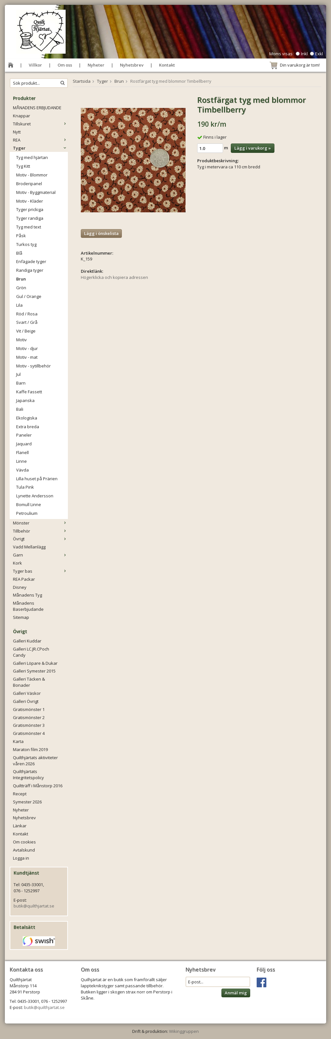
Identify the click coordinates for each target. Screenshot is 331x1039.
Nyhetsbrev (132, 65)
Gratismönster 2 (29, 717)
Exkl (319, 54)
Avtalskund (24, 850)
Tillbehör (40, 531)
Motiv (21, 340)
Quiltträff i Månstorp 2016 (37, 786)
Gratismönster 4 (29, 733)
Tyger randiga (29, 218)
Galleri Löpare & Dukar (35, 663)
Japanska (25, 400)
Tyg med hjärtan (32, 157)
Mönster (40, 523)
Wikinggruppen (184, 1031)
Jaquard (24, 444)
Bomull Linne (28, 504)
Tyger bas (40, 571)
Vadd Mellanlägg (29, 547)
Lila (19, 305)
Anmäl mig (236, 993)
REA (40, 140)
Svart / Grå (26, 322)
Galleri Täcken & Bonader (29, 682)
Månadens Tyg (27, 595)
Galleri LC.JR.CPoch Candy (31, 652)
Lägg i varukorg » (252, 148)
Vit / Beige (26, 331)
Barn (21, 383)
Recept (20, 794)
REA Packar (24, 579)
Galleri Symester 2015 (34, 671)
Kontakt (167, 65)
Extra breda (27, 426)
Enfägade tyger (31, 261)
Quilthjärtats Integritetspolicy (28, 774)
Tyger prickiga (29, 209)
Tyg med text (28, 227)
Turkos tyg (26, 244)
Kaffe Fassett (29, 392)
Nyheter (96, 65)
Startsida (82, 81)
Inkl (304, 54)
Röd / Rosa (26, 314)
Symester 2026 (27, 802)
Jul (18, 374)
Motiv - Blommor (32, 175)
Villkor (35, 65)
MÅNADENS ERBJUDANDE (37, 108)
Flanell (22, 452)
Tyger (40, 148)
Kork (17, 563)
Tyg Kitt (23, 166)
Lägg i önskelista (101, 233)
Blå (19, 253)
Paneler (24, 435)
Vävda (22, 470)
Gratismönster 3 (29, 725)
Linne (21, 461)
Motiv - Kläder (29, 201)
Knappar (21, 116)
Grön (21, 288)
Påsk (21, 236)
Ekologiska (26, 418)
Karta (18, 741)
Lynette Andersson (34, 496)
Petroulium (26, 513)
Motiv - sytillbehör (33, 366)
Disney (20, 587)
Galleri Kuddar (27, 641)
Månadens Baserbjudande (28, 606)
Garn (40, 555)
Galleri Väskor (27, 693)
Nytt (17, 132)
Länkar (20, 826)
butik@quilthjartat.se (34, 906)
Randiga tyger (29, 270)
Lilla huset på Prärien (37, 479)
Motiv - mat (26, 357)
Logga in (21, 858)
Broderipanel (29, 183)
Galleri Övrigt (25, 701)
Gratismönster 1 (29, 709)
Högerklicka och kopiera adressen (114, 277)
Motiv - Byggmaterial (36, 192)
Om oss (65, 65)
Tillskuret (40, 124)
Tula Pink (25, 487)
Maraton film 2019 (30, 749)
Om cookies (24, 842)
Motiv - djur (27, 348)
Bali (19, 409)
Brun (21, 279)
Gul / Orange (28, 296)
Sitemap (21, 617)
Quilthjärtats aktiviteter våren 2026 (35, 761)
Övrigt (40, 539)
